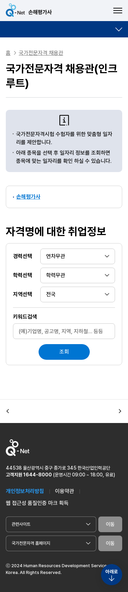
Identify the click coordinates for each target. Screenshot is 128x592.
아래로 (111, 571)
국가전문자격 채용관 (41, 53)
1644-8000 (37, 474)
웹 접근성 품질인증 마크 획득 (37, 503)
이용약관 (64, 491)
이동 (110, 524)
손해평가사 (28, 196)
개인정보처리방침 (25, 491)
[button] (8, 411)
